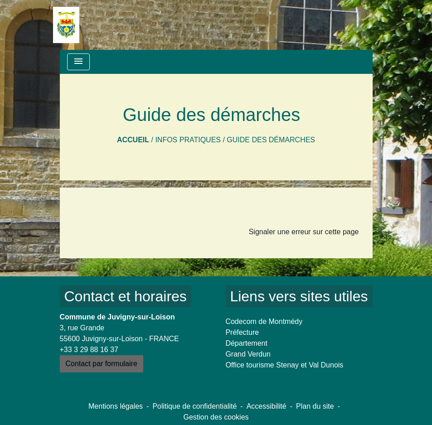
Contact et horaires (125, 296)
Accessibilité (266, 406)
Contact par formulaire (101, 363)
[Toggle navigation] (78, 61)
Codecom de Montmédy (263, 321)
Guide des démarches (271, 140)
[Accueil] (66, 25)
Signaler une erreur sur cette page (304, 232)
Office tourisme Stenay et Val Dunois (284, 365)
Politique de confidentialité (194, 406)
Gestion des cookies (215, 417)
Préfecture (242, 332)
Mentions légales (115, 406)
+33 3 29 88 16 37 (89, 349)
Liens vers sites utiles (299, 296)
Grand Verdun (248, 354)
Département (246, 343)
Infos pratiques (188, 140)
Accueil (133, 140)
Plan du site (315, 406)
